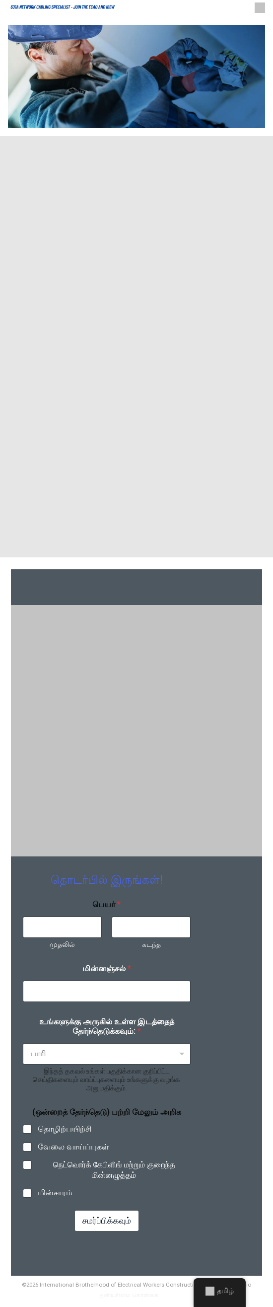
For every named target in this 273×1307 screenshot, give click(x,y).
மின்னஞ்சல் (106, 969)
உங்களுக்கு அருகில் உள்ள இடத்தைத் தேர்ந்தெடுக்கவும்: (106, 1026)
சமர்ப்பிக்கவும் (106, 1221)
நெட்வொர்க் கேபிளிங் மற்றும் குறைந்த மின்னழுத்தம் (114, 1170)
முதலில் (62, 945)
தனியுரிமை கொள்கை (129, 1295)
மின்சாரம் (55, 1193)
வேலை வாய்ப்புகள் (73, 1147)
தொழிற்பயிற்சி (65, 1129)
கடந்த (150, 945)
